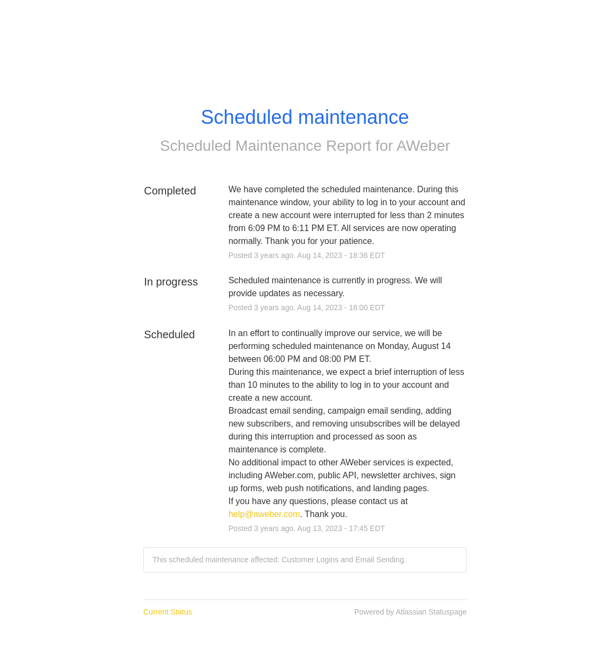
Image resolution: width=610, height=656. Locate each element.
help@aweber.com (264, 514)
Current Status (167, 612)
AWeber (423, 145)
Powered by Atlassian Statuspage (410, 612)
